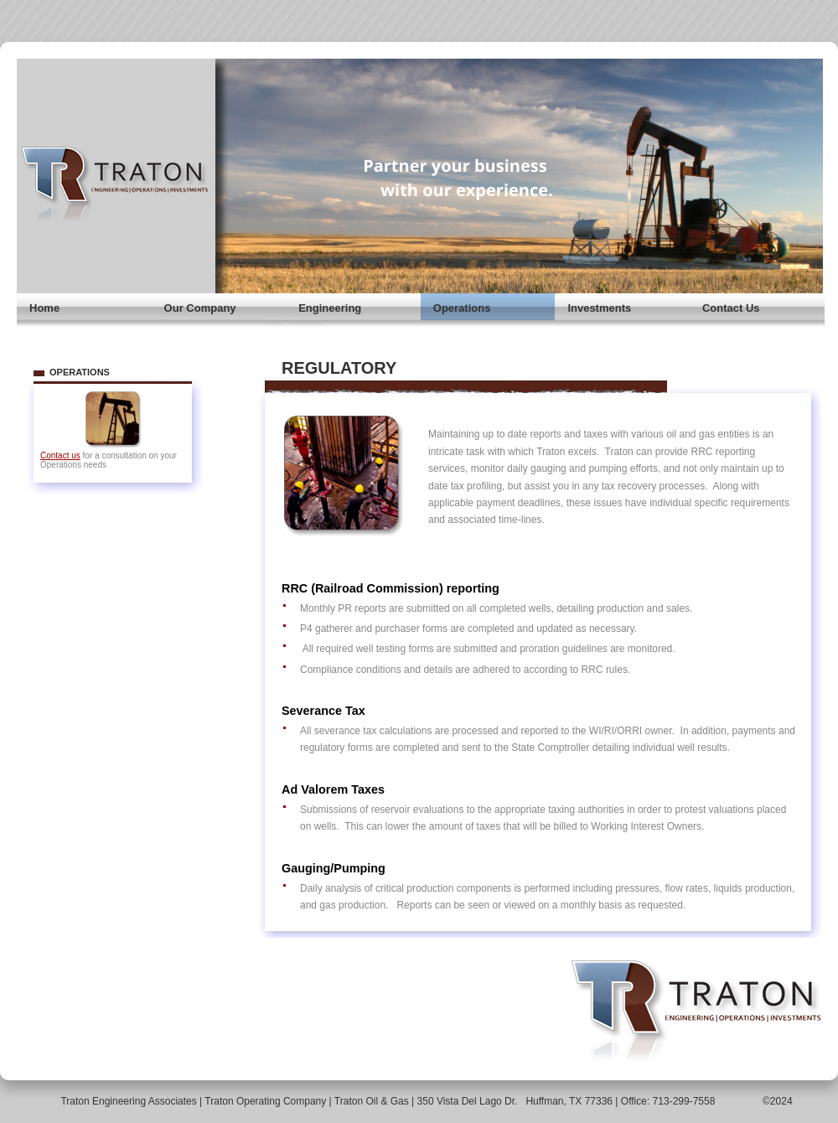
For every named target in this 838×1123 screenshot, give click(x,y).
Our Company (200, 308)
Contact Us (731, 308)
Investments (599, 308)
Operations (462, 308)
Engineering (329, 308)
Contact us (60, 455)
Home (44, 308)
